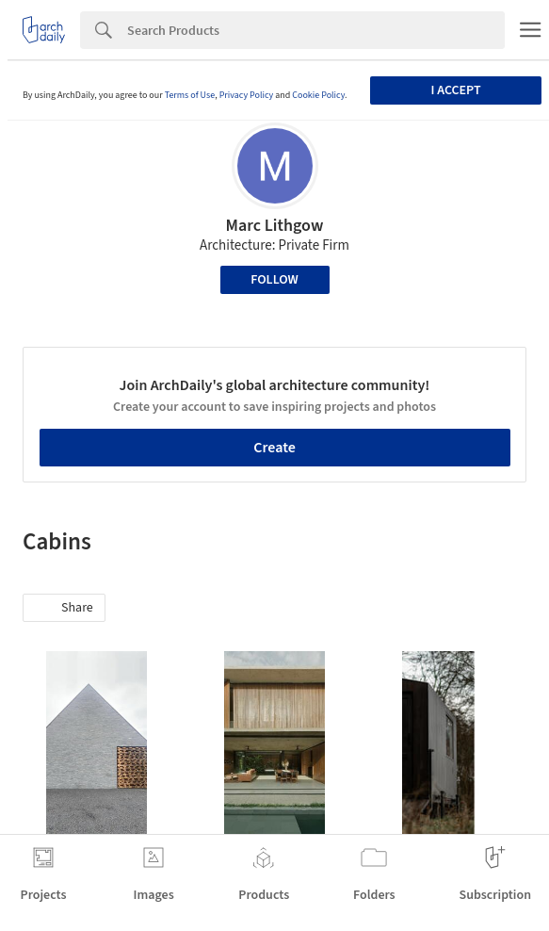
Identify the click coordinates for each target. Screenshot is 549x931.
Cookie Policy (318, 95)
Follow (274, 279)
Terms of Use (190, 95)
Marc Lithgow (275, 225)
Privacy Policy (246, 95)
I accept (455, 90)
